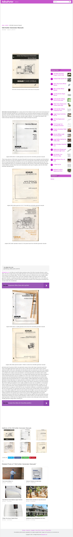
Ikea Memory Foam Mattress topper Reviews (12, 499)
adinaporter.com (5, 272)
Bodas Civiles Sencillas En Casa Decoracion (36, 499)
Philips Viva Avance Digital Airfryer (10, 518)
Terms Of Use (38, 530)
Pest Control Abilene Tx (7, 481)
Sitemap (23, 530)
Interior (16, 1)
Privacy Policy (48, 530)
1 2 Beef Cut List (57, 164)
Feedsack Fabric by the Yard (60, 78)
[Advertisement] (36, 15)
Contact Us (28, 530)
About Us (43, 530)
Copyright (33, 530)
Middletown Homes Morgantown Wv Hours (35, 518)
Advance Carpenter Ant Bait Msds (33, 481)
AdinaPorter (7, 1)
